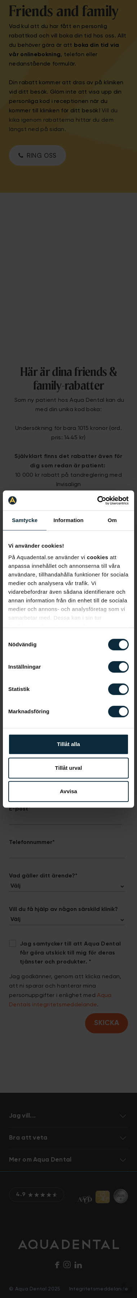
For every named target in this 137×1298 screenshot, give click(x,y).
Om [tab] (112, 520)
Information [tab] (68, 520)
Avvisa (68, 791)
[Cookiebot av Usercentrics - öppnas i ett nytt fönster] (98, 500)
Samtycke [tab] (24, 520)
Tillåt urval (68, 768)
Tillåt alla (68, 744)
